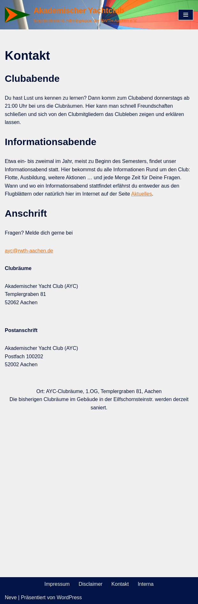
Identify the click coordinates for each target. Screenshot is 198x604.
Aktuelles (141, 194)
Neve (11, 597)
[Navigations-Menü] (185, 14)
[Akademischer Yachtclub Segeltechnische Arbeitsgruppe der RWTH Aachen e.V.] (71, 14)
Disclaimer (91, 584)
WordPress (69, 597)
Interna (146, 584)
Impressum (57, 584)
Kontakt (120, 584)
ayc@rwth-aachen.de (29, 250)
